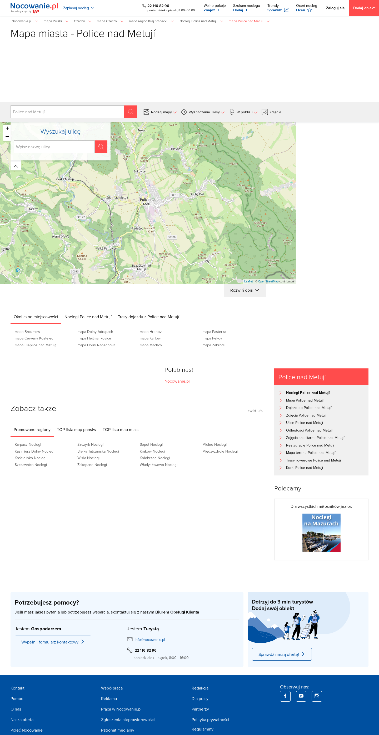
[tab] (36, 316)
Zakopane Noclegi (92, 464)
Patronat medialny (117, 730)
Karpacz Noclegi (28, 444)
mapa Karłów (150, 338)
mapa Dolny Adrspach (95, 331)
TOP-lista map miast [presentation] (121, 429)
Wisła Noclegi (88, 457)
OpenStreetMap (268, 281)
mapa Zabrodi (213, 345)
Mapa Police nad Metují (304, 400)
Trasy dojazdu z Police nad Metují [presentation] (148, 317)
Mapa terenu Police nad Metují (310, 452)
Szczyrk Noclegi (90, 444)
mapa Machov (151, 345)
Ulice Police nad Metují (304, 422)
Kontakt (17, 688)
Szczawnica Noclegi (31, 464)
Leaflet (248, 281)
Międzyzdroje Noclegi (220, 451)
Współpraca (112, 688)
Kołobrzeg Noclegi (155, 457)
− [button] (7, 137)
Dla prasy (200, 698)
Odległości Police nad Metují (309, 430)
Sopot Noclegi (151, 444)
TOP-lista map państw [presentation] (76, 429)
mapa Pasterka (214, 331)
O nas (16, 709)
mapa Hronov (151, 331)
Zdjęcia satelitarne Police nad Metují (315, 437)
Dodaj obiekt (364, 8)
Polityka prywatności (210, 719)
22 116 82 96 (158, 5)
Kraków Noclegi (152, 451)
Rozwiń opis (244, 290)
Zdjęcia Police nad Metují (306, 415)
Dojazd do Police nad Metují (308, 407)
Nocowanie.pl (177, 381)
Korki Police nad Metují (304, 467)
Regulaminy (202, 729)
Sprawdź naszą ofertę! (281, 654)
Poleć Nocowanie (27, 730)
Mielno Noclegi (214, 444)
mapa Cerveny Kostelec (34, 338)
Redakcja (200, 688)
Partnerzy (200, 709)
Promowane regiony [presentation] (32, 429)
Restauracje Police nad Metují (310, 445)
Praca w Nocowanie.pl (121, 709)
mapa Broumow (27, 331)
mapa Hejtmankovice (94, 338)
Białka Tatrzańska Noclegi (98, 451)
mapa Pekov (212, 338)
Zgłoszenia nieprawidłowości (128, 719)
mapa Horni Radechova (96, 345)
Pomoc (17, 698)
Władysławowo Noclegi (158, 464)
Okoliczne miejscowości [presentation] (36, 317)
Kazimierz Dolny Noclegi (34, 451)
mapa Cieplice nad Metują (35, 345)
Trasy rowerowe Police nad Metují (313, 460)
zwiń (255, 410)
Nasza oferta (22, 719)
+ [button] (7, 129)
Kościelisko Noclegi (30, 457)
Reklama (109, 698)
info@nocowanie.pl (150, 639)
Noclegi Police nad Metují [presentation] (88, 317)
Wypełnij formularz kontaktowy (53, 642)
